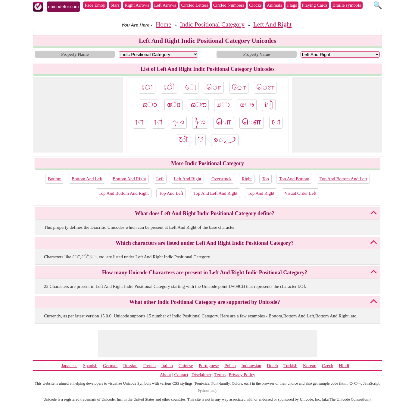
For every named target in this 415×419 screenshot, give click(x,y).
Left (160, 178)
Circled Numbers (228, 5)
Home (163, 24)
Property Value (256, 54)
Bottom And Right (129, 178)
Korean (309, 365)
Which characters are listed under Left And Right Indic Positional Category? (205, 243)
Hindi (344, 365)
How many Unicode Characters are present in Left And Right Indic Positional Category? (204, 272)
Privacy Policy (242, 374)
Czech (327, 365)
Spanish (90, 365)
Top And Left (171, 193)
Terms (220, 374)
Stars (115, 5)
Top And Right (261, 193)
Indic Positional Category (212, 24)
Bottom (54, 178)
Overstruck (221, 178)
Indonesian (251, 365)
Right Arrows (137, 5)
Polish (230, 365)
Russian (130, 365)
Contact (181, 374)
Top (265, 178)
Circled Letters (194, 5)
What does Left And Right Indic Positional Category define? (204, 213)
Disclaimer (201, 374)
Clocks (255, 5)
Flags (292, 5)
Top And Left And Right (215, 193)
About (165, 374)
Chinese (186, 365)
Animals (274, 5)
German (110, 365)
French (149, 365)
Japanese (69, 365)
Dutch (272, 365)
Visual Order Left (301, 193)
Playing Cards (315, 5)
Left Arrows (165, 5)
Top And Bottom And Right (123, 193)
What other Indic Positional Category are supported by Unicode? (204, 302)
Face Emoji (95, 5)
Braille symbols (346, 5)
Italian (167, 365)
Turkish (290, 365)
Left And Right (272, 24)
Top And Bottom (294, 178)
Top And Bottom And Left (343, 178)
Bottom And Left (87, 178)
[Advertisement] (78, 115)
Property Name (75, 54)
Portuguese (209, 365)
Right (246, 178)
